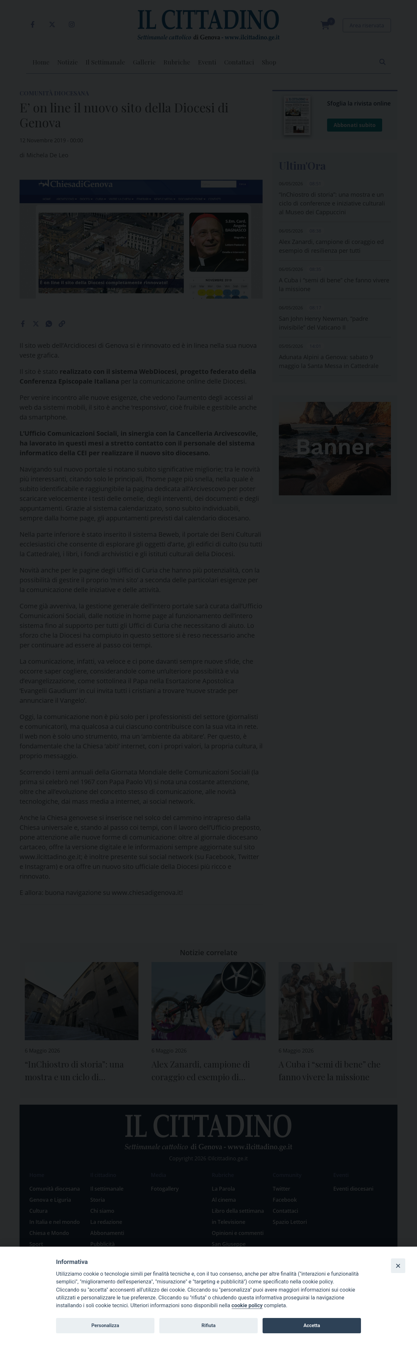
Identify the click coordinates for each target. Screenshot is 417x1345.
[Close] (398, 1265)
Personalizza (105, 1325)
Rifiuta (208, 1325)
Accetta (311, 1325)
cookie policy (247, 1305)
